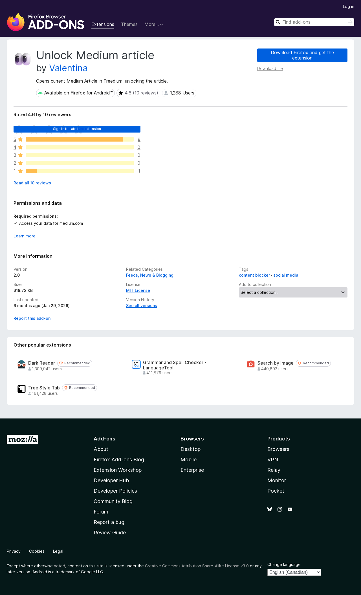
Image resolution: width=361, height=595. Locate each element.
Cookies (37, 551)
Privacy (14, 551)
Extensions (102, 24)
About (101, 449)
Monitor (276, 480)
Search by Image (275, 363)
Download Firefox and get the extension (302, 55)
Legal (58, 551)
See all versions (141, 305)
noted (59, 565)
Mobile (188, 459)
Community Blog (113, 501)
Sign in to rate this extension (77, 129)
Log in (348, 6)
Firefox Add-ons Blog (119, 459)
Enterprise (192, 470)
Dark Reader (41, 363)
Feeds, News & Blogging (149, 275)
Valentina (68, 68)
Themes (129, 24)
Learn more (25, 235)
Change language (284, 564)
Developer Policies (115, 491)
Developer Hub (111, 480)
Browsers (278, 449)
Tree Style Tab (44, 388)
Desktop (190, 449)
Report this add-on (32, 318)
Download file (270, 68)
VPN (272, 459)
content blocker (254, 275)
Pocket (275, 491)
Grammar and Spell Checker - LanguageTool (174, 365)
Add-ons (104, 439)
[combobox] (314, 22)
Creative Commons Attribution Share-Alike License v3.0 (197, 565)
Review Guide (110, 533)
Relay (273, 470)
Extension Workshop (118, 470)
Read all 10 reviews (32, 182)
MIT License (138, 290)
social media (285, 275)
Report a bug (109, 522)
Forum (101, 512)
